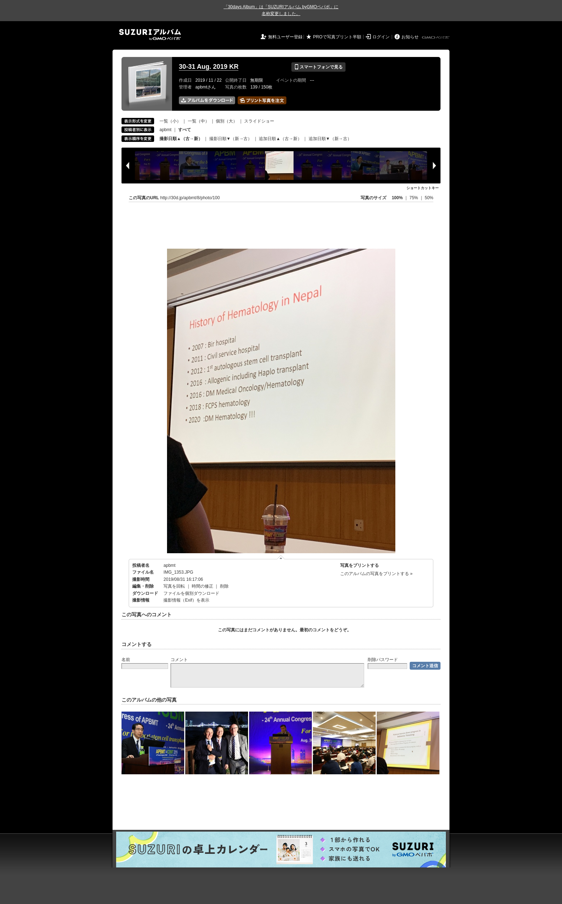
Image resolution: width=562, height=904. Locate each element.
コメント (179, 659)
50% (429, 197)
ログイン (381, 36)
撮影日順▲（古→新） (181, 138)
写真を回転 (174, 586)
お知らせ (410, 36)
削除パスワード (383, 659)
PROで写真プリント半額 (337, 36)
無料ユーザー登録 (285, 36)
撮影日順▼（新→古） (230, 138)
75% (414, 197)
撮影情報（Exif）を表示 (186, 600)
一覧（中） (198, 121)
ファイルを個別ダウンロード (191, 593)
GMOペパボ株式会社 (436, 37)
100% (397, 197)
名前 (126, 659)
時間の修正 (202, 586)
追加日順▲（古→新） (280, 138)
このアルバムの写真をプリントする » (376, 573)
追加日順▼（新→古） (330, 138)
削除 (224, 586)
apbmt (165, 129)
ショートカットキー (422, 188)
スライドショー (259, 121)
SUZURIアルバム (150, 34)
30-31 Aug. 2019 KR (208, 66)
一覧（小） (170, 121)
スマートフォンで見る (318, 67)
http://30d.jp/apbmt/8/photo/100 (190, 197)
